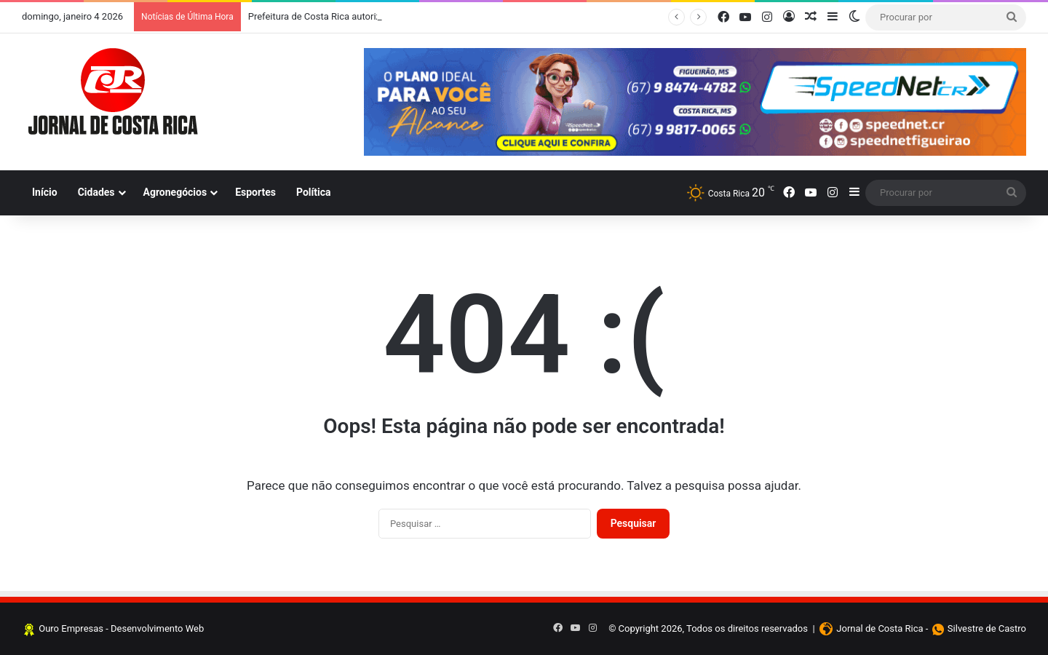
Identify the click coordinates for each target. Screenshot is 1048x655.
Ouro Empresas (71, 628)
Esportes (255, 192)
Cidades (96, 192)
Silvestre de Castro (987, 628)
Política (313, 192)
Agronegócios (175, 192)
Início (44, 192)
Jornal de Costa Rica (879, 628)
